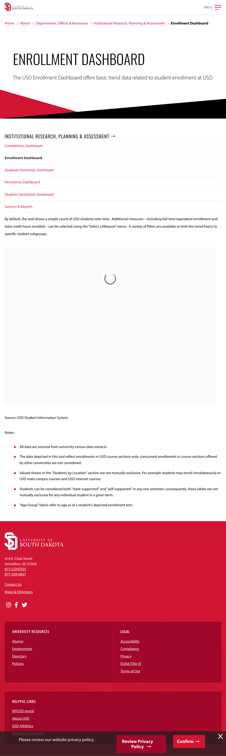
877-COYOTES (15, 569)
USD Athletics (22, 726)
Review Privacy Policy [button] (137, 744)
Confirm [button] (185, 741)
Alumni (17, 641)
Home (9, 23)
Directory (19, 656)
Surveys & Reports (19, 206)
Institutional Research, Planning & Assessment (129, 23)
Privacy (126, 656)
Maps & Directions (19, 592)
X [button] (220, 736)
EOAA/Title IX (130, 663)
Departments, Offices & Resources (62, 23)
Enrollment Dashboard (23, 158)
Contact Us (13, 584)
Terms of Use (130, 671)
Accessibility (130, 641)
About (25, 23)
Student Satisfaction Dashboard (29, 194)
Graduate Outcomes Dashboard (29, 170)
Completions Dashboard (23, 146)
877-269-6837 (15, 574)
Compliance (129, 649)
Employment (22, 649)
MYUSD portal (23, 711)
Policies (18, 663)
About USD (20, 718)
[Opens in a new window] (8, 605)
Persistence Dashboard (22, 182)
